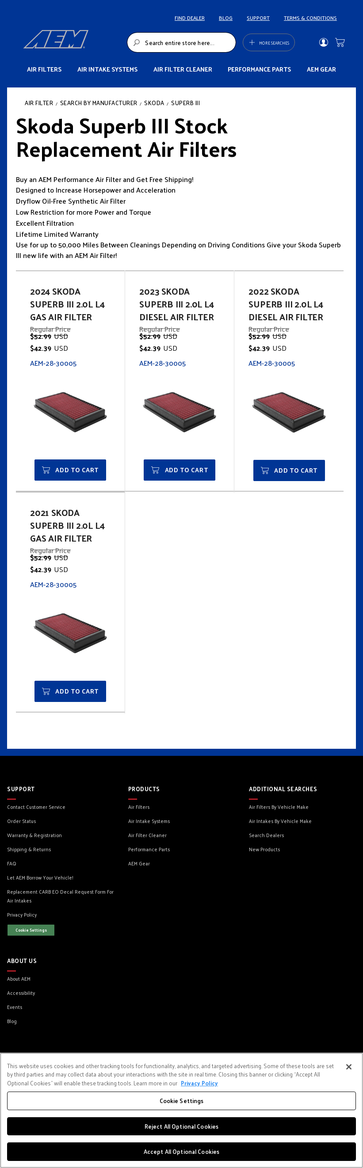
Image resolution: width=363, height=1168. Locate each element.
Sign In (323, 42)
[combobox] (181, 42)
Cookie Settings (31, 929)
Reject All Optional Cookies (182, 1126)
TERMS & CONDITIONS (310, 18)
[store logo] (72, 42)
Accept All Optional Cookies (182, 1151)
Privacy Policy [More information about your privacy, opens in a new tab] (199, 1083)
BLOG (226, 18)
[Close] (349, 1067)
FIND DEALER (190, 18)
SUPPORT (258, 18)
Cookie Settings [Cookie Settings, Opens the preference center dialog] (182, 1101)
